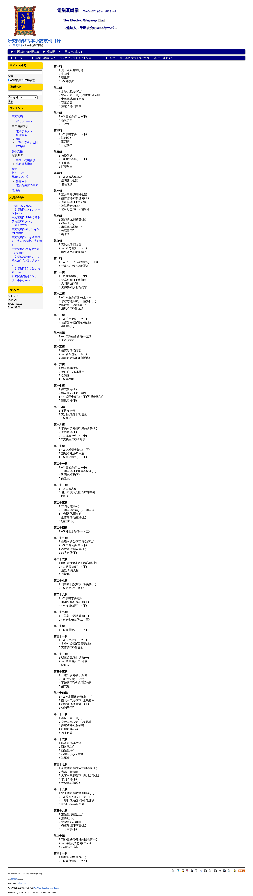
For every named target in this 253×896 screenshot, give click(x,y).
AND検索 (16, 80)
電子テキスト (24, 131)
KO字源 (21, 146)
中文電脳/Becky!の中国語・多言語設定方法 (27, 241)
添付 (80, 57)
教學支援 (17, 151)
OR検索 (30, 80)
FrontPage (22, 205)
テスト (19, 225)
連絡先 (16, 190)
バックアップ (67, 57)
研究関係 (18, 45)
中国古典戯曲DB (72, 51)
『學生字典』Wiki (27, 142)
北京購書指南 (24, 163)
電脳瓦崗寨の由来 (27, 185)
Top (9, 45)
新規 (112, 57)
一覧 (120, 57)
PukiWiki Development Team (46, 888)
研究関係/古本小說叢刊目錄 (34, 40)
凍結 (46, 57)
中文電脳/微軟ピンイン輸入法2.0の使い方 (26, 260)
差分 (54, 57)
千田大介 (22, 883)
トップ (18, 57)
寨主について (20, 176)
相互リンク (18, 172)
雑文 (14, 169)
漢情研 (50, 51)
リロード (91, 57)
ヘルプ (156, 57)
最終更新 (144, 57)
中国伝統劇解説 (25, 160)
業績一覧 (21, 181)
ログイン (168, 57)
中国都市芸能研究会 (26, 51)
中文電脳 (17, 116)
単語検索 (130, 57)
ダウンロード (24, 121)
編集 (38, 57)
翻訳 (19, 139)
